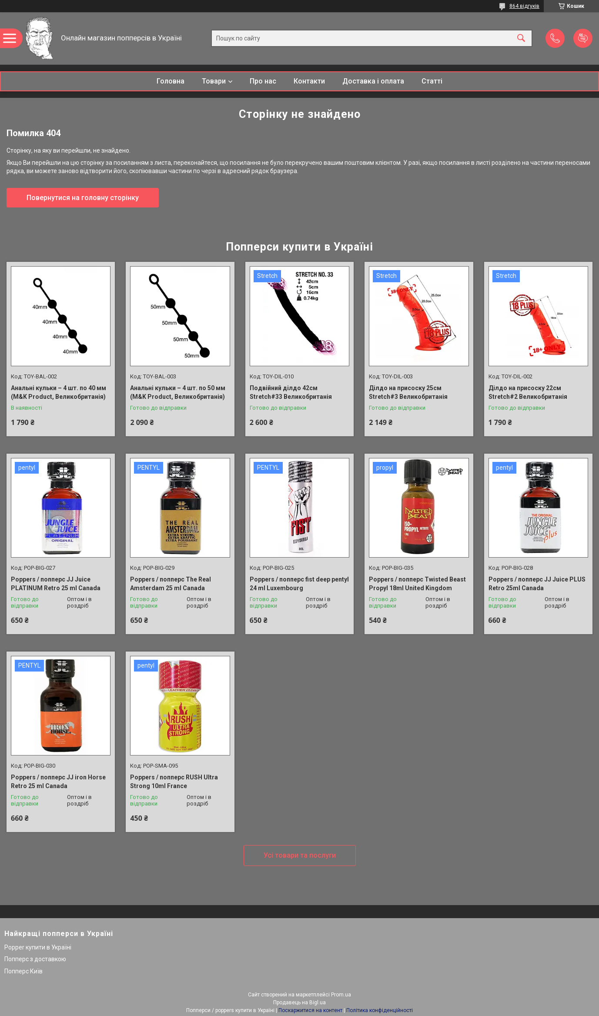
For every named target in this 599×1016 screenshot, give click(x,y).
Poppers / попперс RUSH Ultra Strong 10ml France (174, 781)
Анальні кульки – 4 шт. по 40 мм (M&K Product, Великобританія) (58, 392)
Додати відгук (582, 38)
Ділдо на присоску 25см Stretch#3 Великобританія (408, 392)
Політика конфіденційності (379, 1010)
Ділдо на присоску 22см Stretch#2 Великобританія (528, 392)
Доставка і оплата (373, 81)
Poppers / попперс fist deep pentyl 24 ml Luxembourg (299, 584)
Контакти (309, 81)
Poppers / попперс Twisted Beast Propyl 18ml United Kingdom (417, 584)
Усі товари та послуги (300, 855)
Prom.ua (341, 995)
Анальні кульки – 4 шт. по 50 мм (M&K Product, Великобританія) (177, 392)
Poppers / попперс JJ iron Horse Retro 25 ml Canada (58, 781)
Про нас (263, 81)
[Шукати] (521, 38)
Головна (170, 81)
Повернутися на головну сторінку (83, 198)
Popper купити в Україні (37, 947)
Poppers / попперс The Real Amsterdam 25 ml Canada (170, 584)
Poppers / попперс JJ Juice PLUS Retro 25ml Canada (537, 584)
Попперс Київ (23, 971)
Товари (214, 81)
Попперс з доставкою (35, 959)
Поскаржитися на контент (310, 1010)
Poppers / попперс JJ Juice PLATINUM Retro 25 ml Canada (55, 584)
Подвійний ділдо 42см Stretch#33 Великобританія (291, 392)
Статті (432, 81)
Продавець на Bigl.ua (299, 1002)
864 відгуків (524, 6)
